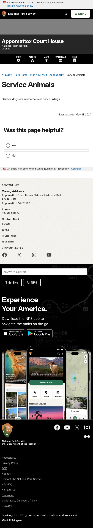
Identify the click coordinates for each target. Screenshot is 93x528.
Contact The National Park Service (22, 479)
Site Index (9, 235)
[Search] (44, 271)
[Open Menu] (80, 14)
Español (8, 241)
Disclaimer (8, 495)
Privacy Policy (10, 462)
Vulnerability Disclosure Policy (19, 500)
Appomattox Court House (33, 41)
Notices (6, 473)
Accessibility (9, 457)
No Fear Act (8, 489)
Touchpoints (75, 168)
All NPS (32, 282)
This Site (11, 282)
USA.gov (7, 505)
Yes (14, 145)
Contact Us (9, 219)
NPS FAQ (7, 484)
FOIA (4, 468)
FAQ (5, 230)
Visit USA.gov (12, 520)
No (14, 155)
